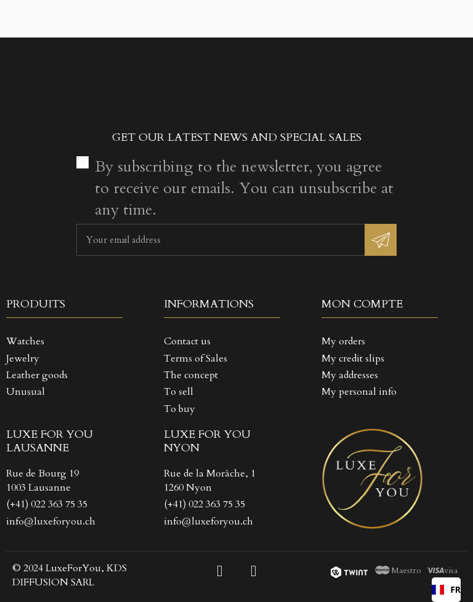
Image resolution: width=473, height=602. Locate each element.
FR (446, 589)
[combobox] (446, 589)
